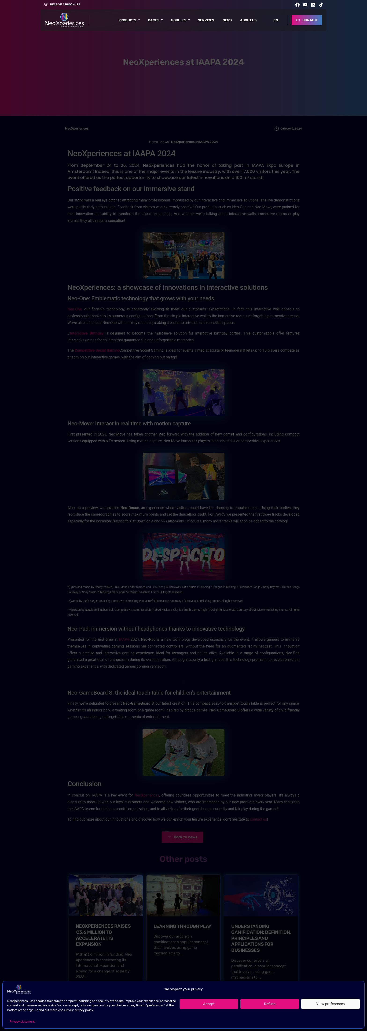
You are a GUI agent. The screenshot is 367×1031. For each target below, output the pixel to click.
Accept (209, 1004)
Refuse (269, 1004)
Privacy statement (22, 1021)
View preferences (330, 1004)
